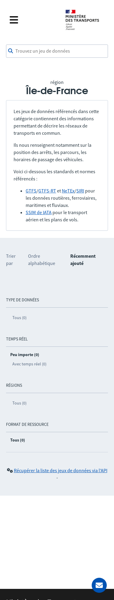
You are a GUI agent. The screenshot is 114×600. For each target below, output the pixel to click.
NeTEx (68, 191)
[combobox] (57, 51)
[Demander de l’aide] (99, 585)
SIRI (80, 191)
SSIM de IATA (39, 212)
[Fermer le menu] (33, 20)
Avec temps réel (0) (29, 364)
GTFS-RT (47, 191)
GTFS (31, 191)
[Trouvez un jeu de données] (57, 51)
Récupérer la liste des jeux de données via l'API (60, 470)
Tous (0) (19, 317)
